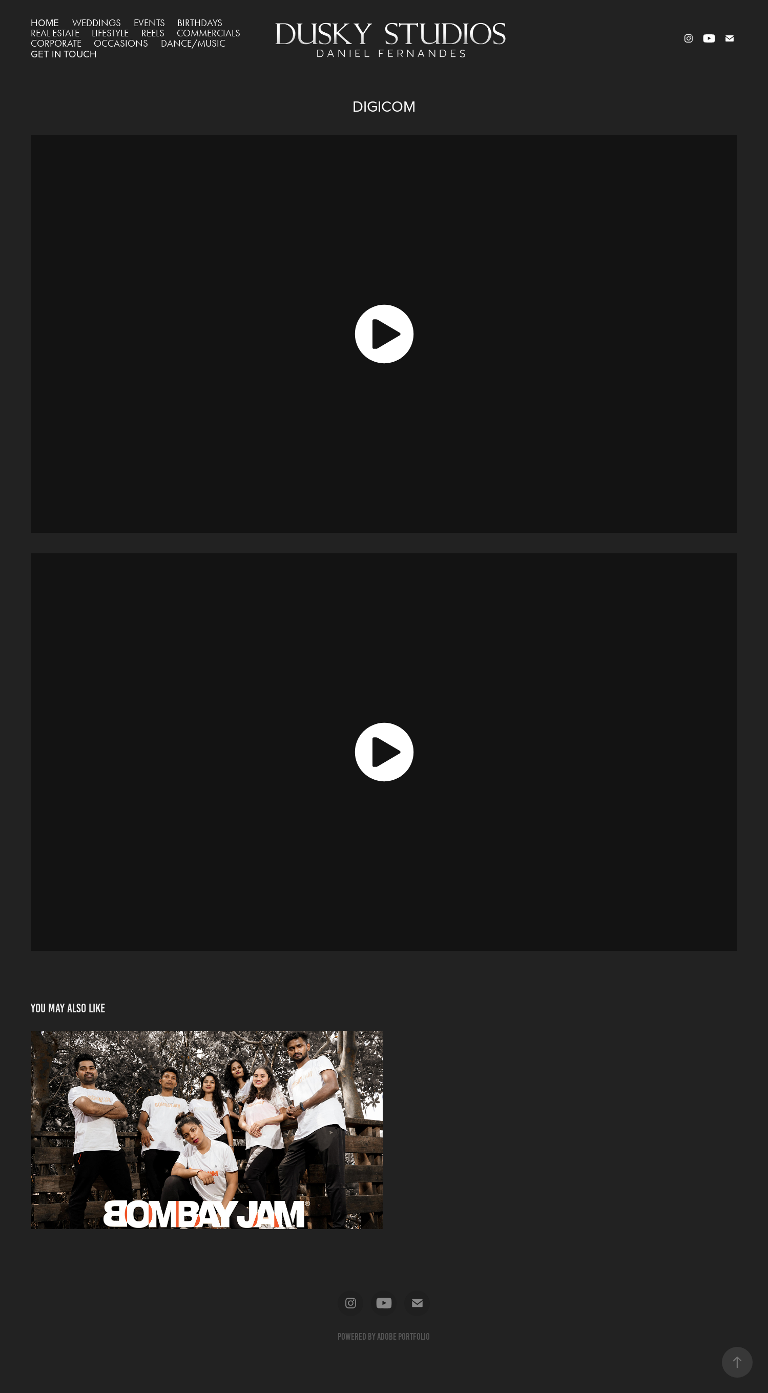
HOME (45, 22)
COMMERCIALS (208, 33)
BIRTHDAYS (199, 23)
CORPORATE (56, 43)
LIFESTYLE (110, 33)
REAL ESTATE (55, 33)
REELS (152, 33)
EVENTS (149, 23)
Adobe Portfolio (403, 1337)
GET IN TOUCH (64, 53)
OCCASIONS (121, 43)
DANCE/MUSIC (193, 43)
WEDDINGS (96, 23)
